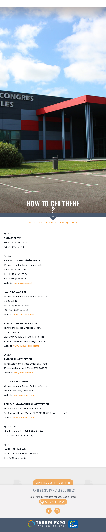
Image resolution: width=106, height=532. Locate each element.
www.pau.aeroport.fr (23, 314)
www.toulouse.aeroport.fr (26, 345)
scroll (53, 216)
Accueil (32, 222)
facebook (48, 510)
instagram (57, 510)
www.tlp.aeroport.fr (23, 283)
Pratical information (47, 222)
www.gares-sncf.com (23, 372)
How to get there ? (68, 222)
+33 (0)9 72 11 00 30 (54, 501)
